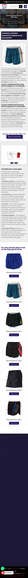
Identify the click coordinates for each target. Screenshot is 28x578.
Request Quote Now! (14, 137)
